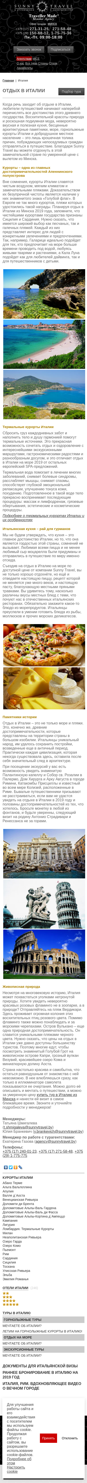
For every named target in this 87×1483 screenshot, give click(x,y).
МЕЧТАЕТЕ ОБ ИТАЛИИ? (22, 1326)
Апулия (8, 1191)
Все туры (31, 63)
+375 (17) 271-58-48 (55, 1151)
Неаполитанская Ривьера (22, 1237)
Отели (53, 63)
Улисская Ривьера (16, 1271)
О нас (20, 63)
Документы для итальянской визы (40, 1366)
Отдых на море (18, 1337)
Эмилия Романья (15, 1279)
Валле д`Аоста (14, 1195)
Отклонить (70, 1438)
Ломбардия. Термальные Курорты (28, 1229)
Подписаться (60, 49)
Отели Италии (15, 1288)
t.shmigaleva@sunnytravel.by (28, 1127)
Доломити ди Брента (18, 1204)
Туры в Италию (17, 1313)
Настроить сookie (16, 1469)
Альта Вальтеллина (17, 1187)
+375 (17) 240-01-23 (19, 1151)
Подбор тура (71, 91)
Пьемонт (9, 1250)
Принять (48, 1438)
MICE (35, 58)
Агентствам (24, 58)
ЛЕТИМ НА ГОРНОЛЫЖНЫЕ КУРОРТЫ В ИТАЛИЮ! (42, 1331)
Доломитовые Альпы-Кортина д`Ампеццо (34, 1216)
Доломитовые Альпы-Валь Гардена (29, 1208)
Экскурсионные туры (24, 1349)
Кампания (10, 1220)
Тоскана (9, 1266)
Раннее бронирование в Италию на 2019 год (40, 1375)
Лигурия (9, 1225)
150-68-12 (38, 33)
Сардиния (10, 1258)
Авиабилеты (25, 68)
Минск (52, 24)
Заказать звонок (29, 49)
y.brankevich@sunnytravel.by (58, 1131)
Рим (6, 1254)
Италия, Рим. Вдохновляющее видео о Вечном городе (42, 1386)
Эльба (7, 1275)
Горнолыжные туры (22, 1320)
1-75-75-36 (61, 33)
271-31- (37, 29)
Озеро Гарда (12, 1241)
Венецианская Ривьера (20, 1199)
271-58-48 (61, 29)
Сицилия (9, 1262)
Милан (8, 1233)
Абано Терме (12, 1183)
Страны (43, 63)
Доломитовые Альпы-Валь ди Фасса (30, 1212)
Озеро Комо (12, 1245)
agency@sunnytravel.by (55, 1141)
